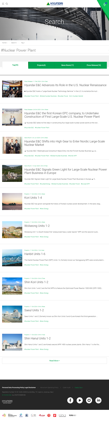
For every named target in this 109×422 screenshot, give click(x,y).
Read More (54, 360)
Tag (22, 43)
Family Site (78, 388)
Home (4, 43)
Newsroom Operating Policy (49, 387)
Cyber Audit (66, 387)
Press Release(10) (94, 65)
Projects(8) (41, 65)
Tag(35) (15, 65)
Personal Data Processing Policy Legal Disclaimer (19, 387)
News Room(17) (67, 65)
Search (13, 43)
